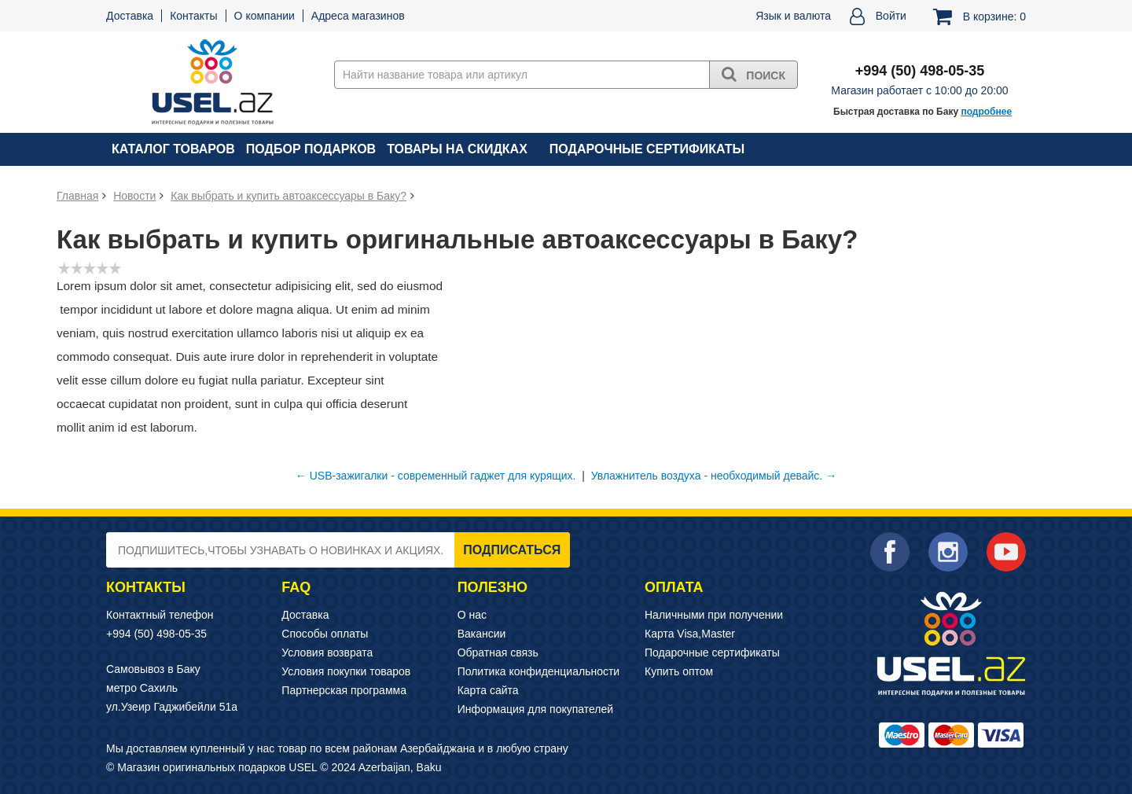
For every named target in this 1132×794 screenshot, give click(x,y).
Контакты (193, 15)
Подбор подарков (311, 149)
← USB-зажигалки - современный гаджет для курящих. (436, 475)
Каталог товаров (173, 149)
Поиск (753, 74)
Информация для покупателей (535, 709)
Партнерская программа (343, 690)
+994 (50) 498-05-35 (156, 633)
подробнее (986, 111)
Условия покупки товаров (345, 671)
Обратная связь (498, 652)
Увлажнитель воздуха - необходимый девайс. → (713, 475)
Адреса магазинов (358, 15)
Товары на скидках (457, 149)
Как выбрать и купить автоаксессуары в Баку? (288, 195)
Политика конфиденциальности (539, 671)
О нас (472, 614)
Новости (134, 195)
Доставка (129, 15)
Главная (77, 195)
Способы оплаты (324, 633)
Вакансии (482, 633)
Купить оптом (679, 671)
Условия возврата (327, 652)
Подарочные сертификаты (646, 149)
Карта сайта (488, 690)
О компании (264, 15)
